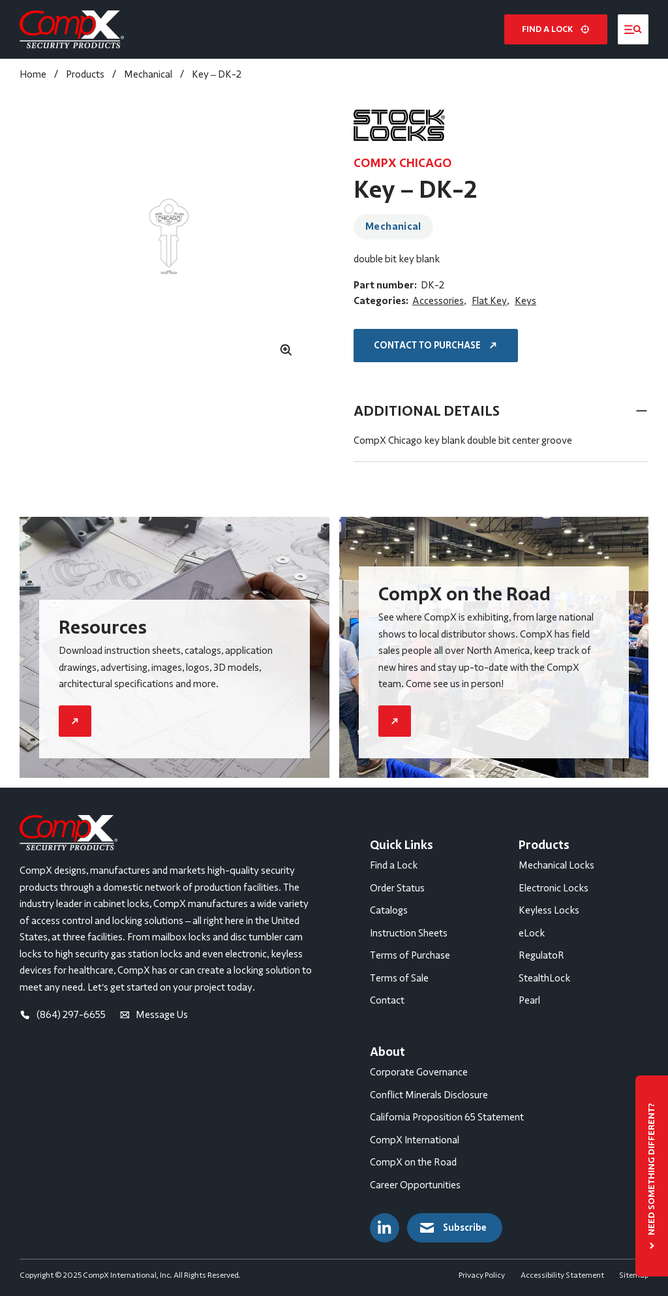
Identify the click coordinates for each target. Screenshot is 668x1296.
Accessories (438, 300)
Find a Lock (394, 865)
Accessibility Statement (562, 1275)
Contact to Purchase (437, 345)
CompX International (414, 1140)
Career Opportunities (415, 1185)
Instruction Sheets (409, 933)
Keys (525, 300)
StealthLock (544, 978)
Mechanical (393, 226)
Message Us (154, 1014)
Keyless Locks (549, 910)
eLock (532, 933)
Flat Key (489, 300)
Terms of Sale (399, 978)
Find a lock (555, 29)
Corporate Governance (419, 1072)
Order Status (397, 888)
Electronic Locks (553, 888)
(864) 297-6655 (63, 1014)
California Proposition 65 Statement (447, 1117)
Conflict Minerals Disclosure (429, 1095)
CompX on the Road (413, 1162)
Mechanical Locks (556, 865)
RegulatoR (541, 955)
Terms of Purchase (410, 955)
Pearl (529, 1000)
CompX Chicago (402, 163)
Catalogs (389, 910)
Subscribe (452, 1228)
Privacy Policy (482, 1275)
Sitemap (633, 1275)
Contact (387, 1000)
